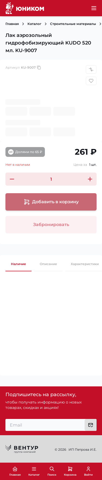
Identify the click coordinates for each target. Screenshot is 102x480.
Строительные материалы (73, 24)
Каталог (34, 24)
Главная (12, 24)
